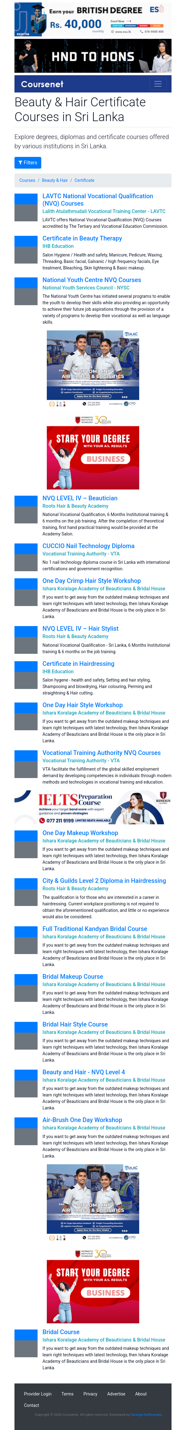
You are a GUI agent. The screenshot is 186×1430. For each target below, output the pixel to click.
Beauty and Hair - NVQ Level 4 (83, 1072)
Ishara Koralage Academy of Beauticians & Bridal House (103, 589)
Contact (31, 1405)
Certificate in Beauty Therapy (82, 238)
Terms (68, 1393)
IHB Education (58, 246)
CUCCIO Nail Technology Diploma (88, 546)
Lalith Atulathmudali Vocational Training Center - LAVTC (104, 211)
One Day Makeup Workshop (80, 833)
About (141, 1393)
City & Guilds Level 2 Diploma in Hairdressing (104, 880)
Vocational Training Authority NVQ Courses (101, 752)
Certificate (84, 180)
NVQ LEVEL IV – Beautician (80, 498)
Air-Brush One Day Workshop (82, 1120)
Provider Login (38, 1393)
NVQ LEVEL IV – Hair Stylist (80, 628)
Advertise (116, 1393)
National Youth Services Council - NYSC (86, 288)
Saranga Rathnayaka (146, 1415)
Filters (27, 163)
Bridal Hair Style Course (75, 1024)
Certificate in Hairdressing (78, 663)
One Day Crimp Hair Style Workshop (91, 580)
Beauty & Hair (55, 180)
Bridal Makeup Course (72, 976)
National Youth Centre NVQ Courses (91, 280)
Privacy (90, 1393)
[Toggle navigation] (158, 84)
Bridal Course (61, 1332)
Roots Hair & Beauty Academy (75, 506)
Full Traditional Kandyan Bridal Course (94, 928)
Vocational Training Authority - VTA (81, 554)
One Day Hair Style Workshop (82, 705)
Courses (27, 180)
